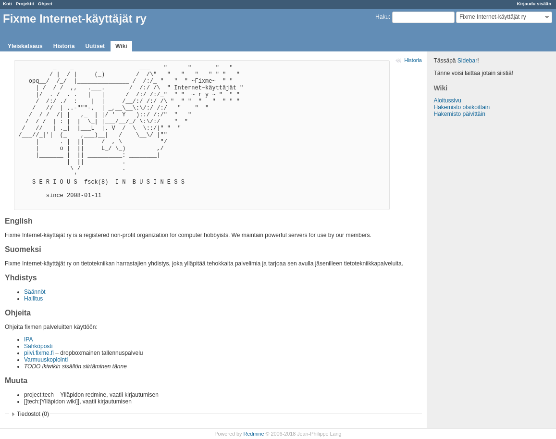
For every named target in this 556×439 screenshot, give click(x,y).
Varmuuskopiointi (46, 359)
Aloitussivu (447, 100)
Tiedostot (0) (33, 414)
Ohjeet (45, 3)
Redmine (253, 434)
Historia (64, 46)
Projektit (25, 3)
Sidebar (467, 60)
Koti (7, 3)
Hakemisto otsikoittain (461, 107)
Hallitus (33, 298)
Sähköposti (38, 346)
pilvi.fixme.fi (39, 353)
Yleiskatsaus (25, 46)
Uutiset (95, 46)
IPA (28, 339)
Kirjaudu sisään (534, 3)
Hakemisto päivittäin (459, 114)
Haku (382, 16)
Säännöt (35, 291)
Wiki (121, 46)
